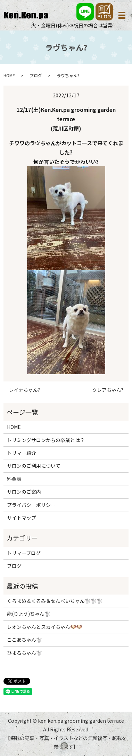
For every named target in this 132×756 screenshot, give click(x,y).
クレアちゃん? (107, 390)
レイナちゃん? (24, 390)
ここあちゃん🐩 (24, 639)
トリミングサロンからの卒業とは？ (46, 440)
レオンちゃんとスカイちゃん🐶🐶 (44, 626)
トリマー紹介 (21, 452)
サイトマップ (21, 517)
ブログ (36, 75)
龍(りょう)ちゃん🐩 (28, 613)
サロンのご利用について (33, 465)
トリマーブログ (24, 553)
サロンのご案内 (24, 491)
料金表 (14, 478)
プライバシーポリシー (31, 504)
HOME (9, 75)
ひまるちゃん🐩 (24, 652)
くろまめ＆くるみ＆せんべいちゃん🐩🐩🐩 (54, 600)
